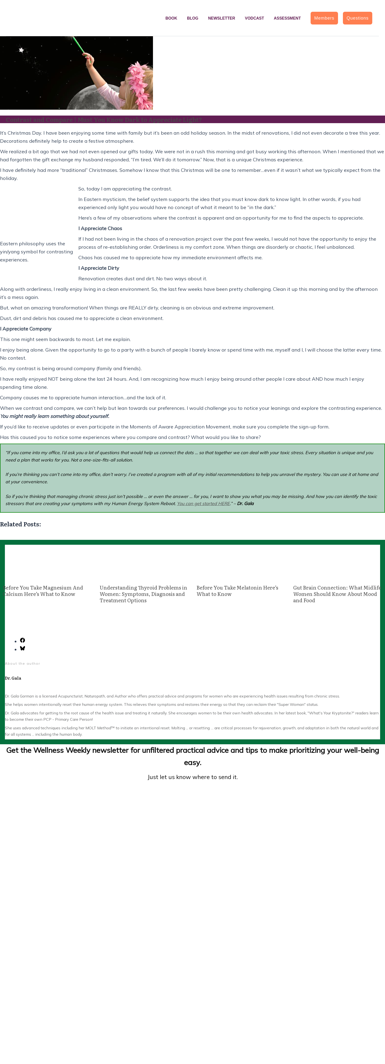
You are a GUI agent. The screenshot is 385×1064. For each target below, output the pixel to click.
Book (171, 18)
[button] (324, 18)
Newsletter (221, 18)
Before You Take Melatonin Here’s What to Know (237, 590)
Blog (192, 18)
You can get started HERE (203, 503)
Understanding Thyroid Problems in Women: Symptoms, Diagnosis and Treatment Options (143, 594)
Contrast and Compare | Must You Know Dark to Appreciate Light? (104, 119)
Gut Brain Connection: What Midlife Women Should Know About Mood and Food (337, 594)
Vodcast (254, 18)
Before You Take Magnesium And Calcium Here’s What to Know (43, 590)
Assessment (287, 18)
